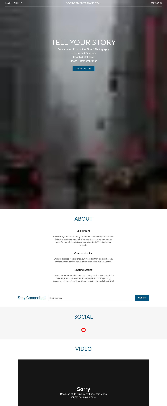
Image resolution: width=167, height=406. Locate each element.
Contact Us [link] (156, 3)
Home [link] (8, 3)
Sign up (142, 298)
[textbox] (90, 298)
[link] (83, 3)
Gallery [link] (18, 3)
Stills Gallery (83, 69)
